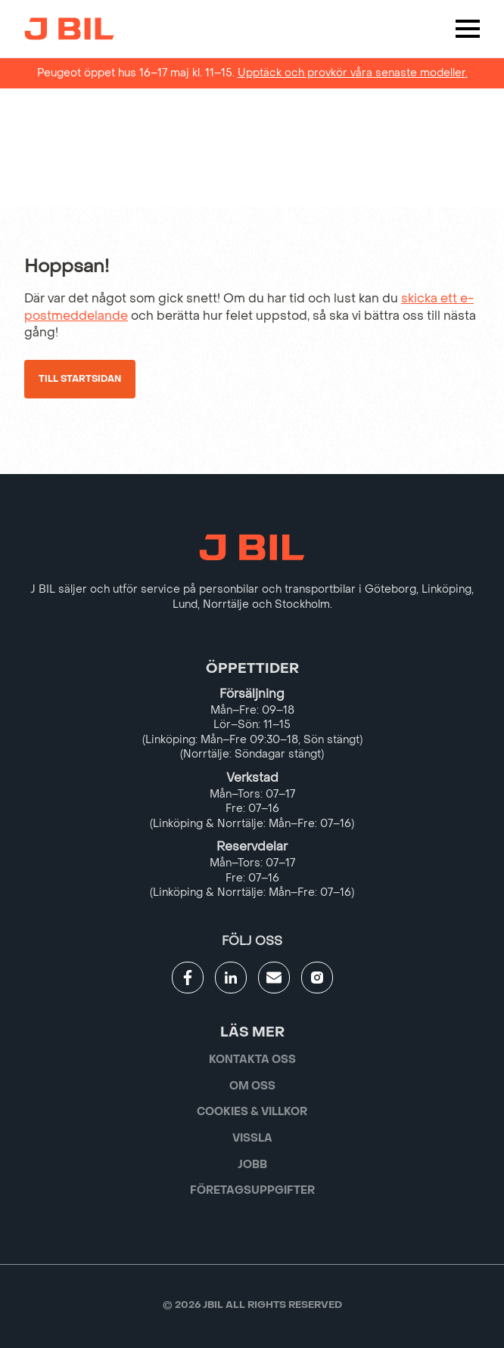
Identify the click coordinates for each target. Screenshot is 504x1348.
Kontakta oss (252, 1059)
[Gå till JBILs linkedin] (231, 977)
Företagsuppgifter (252, 1190)
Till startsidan (80, 379)
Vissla (252, 1138)
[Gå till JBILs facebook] (188, 977)
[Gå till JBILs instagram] (317, 977)
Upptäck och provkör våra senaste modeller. (353, 73)
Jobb (252, 1164)
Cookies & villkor (252, 1112)
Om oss (252, 1086)
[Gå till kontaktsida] (274, 977)
